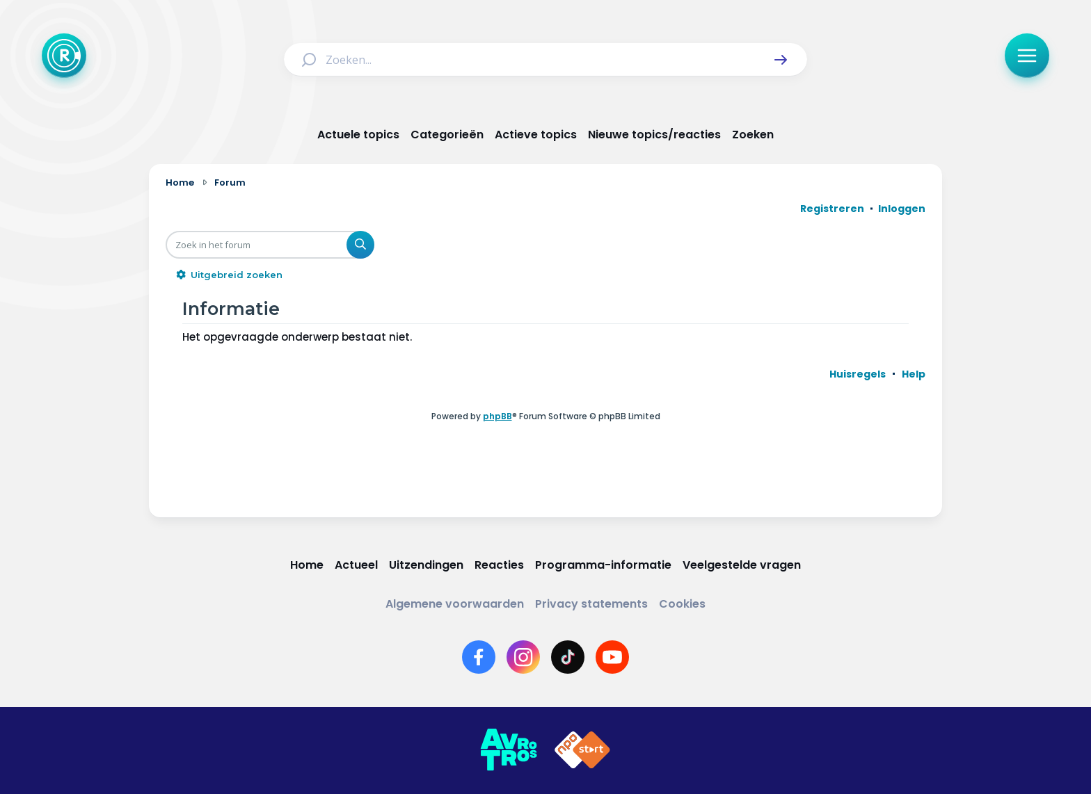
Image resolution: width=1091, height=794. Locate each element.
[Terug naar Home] (64, 55)
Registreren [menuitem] (832, 209)
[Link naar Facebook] (478, 657)
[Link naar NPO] (582, 750)
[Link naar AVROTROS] (508, 750)
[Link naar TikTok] (567, 657)
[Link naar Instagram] (523, 657)
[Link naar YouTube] (612, 657)
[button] (780, 60)
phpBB (497, 416)
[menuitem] (857, 374)
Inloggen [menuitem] (901, 209)
